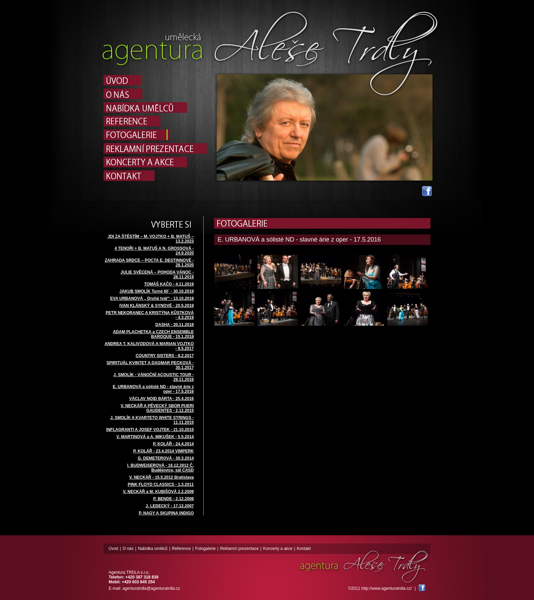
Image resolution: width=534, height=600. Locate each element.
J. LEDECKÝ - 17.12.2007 (170, 506)
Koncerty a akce (278, 548)
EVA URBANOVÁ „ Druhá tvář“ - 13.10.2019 (152, 298)
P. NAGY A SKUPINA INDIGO (166, 513)
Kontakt (304, 548)
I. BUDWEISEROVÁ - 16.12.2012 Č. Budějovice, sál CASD (160, 468)
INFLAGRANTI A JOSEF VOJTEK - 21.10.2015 (150, 429)
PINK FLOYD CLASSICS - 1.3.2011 (161, 484)
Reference (181, 548)
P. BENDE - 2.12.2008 (173, 498)
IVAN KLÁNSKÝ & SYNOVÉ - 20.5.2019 (156, 305)
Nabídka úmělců (153, 548)
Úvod (113, 548)
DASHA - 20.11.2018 (174, 324)
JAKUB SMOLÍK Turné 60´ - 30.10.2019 (156, 291)
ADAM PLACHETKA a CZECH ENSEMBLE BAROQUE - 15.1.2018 (153, 334)
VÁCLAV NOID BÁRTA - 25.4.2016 (161, 398)
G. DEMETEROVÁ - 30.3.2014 (166, 458)
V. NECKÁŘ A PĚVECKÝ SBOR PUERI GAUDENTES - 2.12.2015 (157, 408)
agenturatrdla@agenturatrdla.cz (151, 588)
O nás (128, 548)
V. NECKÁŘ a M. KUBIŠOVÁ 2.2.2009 (158, 491)
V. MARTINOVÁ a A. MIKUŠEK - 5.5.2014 (155, 436)
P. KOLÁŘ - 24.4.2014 (173, 444)
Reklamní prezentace (239, 548)
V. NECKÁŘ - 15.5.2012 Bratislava (161, 477)
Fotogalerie (205, 548)
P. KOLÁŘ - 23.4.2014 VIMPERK (163, 451)
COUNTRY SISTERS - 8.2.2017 (165, 355)
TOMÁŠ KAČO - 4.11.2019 (169, 284)
